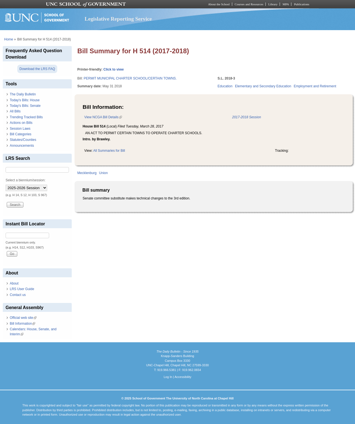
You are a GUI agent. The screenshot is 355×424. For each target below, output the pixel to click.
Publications (301, 4)
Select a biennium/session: (25, 180)
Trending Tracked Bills (26, 117)
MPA (285, 4)
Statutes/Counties (23, 140)
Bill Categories (20, 134)
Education (225, 86)
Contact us (18, 295)
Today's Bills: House (25, 100)
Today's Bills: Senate (25, 106)
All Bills (15, 111)
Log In (168, 377)
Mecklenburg (87, 173)
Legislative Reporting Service (118, 19)
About (14, 283)
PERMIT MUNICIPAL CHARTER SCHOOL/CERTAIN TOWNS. (130, 78)
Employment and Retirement (315, 86)
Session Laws (20, 129)
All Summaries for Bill (109, 151)
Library (272, 4)
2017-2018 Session (246, 117)
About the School (219, 4)
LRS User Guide (22, 289)
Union (103, 173)
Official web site (23, 318)
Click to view (113, 69)
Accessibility (182, 377)
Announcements (22, 146)
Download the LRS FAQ (37, 69)
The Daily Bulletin (23, 94)
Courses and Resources (249, 4)
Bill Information (22, 324)
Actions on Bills (21, 123)
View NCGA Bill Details (103, 117)
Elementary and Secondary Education (263, 86)
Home (8, 39)
